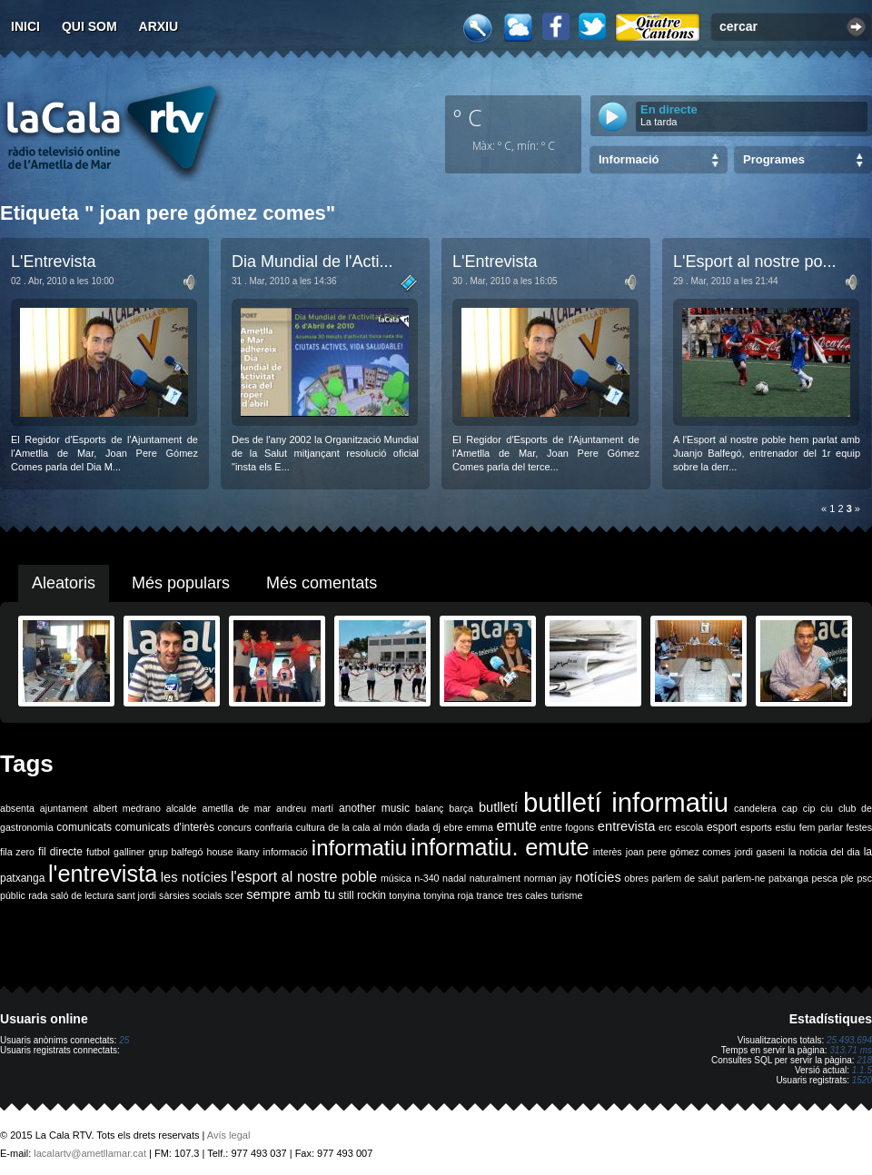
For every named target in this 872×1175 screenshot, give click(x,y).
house (220, 851)
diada (418, 827)
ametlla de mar (236, 808)
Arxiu (159, 26)
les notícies (194, 877)
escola (689, 827)
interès (607, 851)
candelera (755, 808)
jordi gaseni (760, 851)
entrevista (627, 826)
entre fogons (567, 827)
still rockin (362, 895)
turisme (566, 895)
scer (234, 895)
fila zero (17, 851)
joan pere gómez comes (678, 851)
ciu (826, 808)
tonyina (404, 895)
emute (517, 826)
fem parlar (821, 827)
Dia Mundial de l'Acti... (312, 261)
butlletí (498, 807)
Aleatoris (63, 583)
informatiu (359, 847)
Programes (774, 159)
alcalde (181, 808)
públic (12, 895)
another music (374, 808)
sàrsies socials (190, 895)
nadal (454, 878)
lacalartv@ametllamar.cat (90, 1153)
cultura (310, 827)
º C (467, 117)
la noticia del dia (824, 851)
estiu (786, 827)
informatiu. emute (500, 847)
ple (847, 878)
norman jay (548, 878)
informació (285, 851)
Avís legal (229, 1135)
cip (809, 808)
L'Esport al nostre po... (755, 261)
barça (461, 808)
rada (37, 895)
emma (479, 827)
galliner (129, 851)
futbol (98, 851)
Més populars (181, 583)
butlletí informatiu (625, 802)
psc (864, 878)
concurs (235, 827)
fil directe (60, 851)
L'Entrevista (53, 261)
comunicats (84, 827)
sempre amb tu (290, 894)
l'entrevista (102, 873)
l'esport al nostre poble (304, 876)
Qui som (89, 26)
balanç (429, 808)
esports (756, 827)
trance (490, 895)
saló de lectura (82, 895)
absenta (17, 808)
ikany (248, 851)
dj (436, 827)
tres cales (527, 895)
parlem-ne (744, 878)
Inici (25, 26)
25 (124, 1040)
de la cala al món (365, 827)
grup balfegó (175, 851)
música (396, 878)
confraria (273, 827)
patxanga (788, 878)
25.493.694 (849, 1040)
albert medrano (127, 808)
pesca (824, 878)
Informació (629, 159)
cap (790, 808)
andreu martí (304, 808)
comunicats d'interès (164, 827)
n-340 (426, 878)
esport (722, 827)
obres (636, 878)
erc (665, 827)
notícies (598, 877)
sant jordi (136, 895)
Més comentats (321, 583)
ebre (452, 827)
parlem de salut (685, 878)
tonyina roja (448, 895)
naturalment (495, 878)
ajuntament (64, 808)
